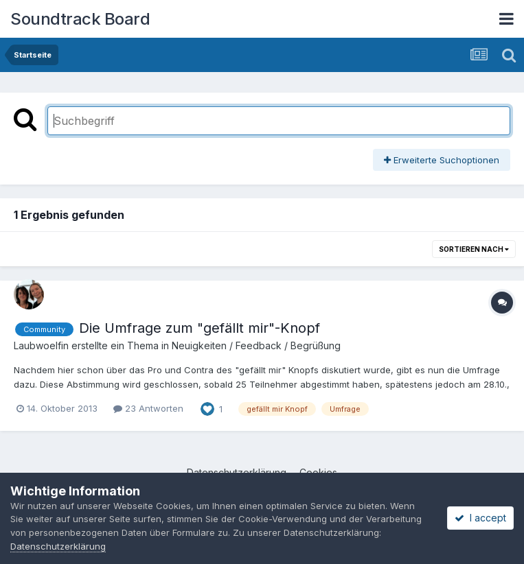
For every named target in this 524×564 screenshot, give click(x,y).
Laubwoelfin (41, 345)
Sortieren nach (474, 249)
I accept (480, 518)
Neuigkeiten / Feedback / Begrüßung (256, 345)
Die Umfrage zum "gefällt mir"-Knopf (199, 328)
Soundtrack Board (80, 19)
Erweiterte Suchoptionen (441, 159)
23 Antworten (148, 408)
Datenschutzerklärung (58, 546)
